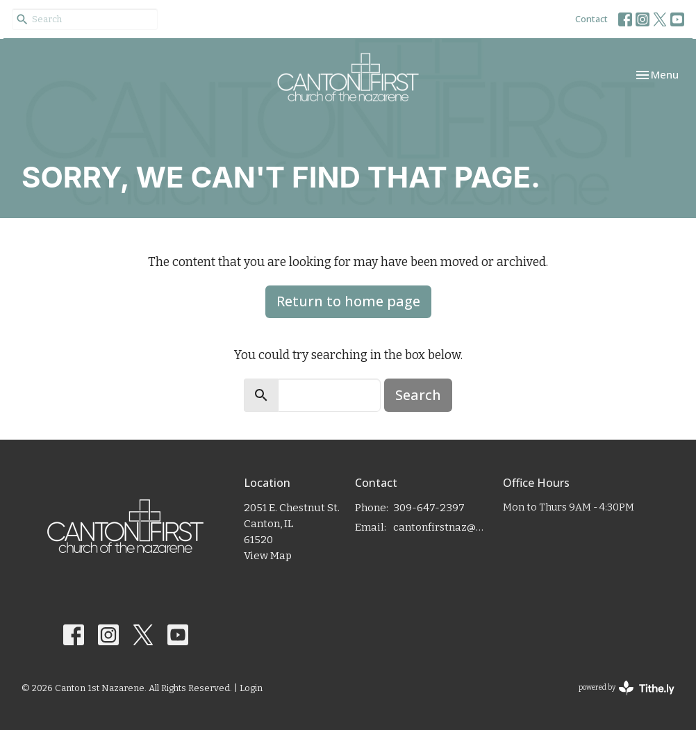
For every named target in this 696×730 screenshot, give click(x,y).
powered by (626, 688)
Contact (591, 19)
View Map (268, 555)
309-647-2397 (429, 507)
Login (251, 688)
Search (418, 394)
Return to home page (348, 301)
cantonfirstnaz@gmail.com (441, 527)
